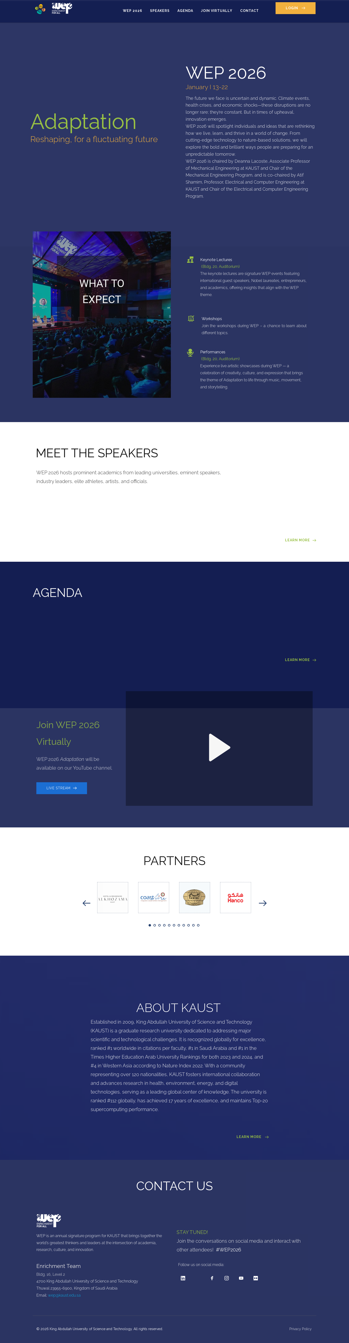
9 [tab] (188, 925)
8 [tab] (183, 925)
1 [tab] (150, 925)
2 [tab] (154, 925)
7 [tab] (179, 925)
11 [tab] (198, 925)
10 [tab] (193, 925)
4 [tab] (164, 925)
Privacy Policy (301, 1329)
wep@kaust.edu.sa (64, 1295)
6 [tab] (174, 925)
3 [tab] (159, 925)
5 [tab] (169, 925)
